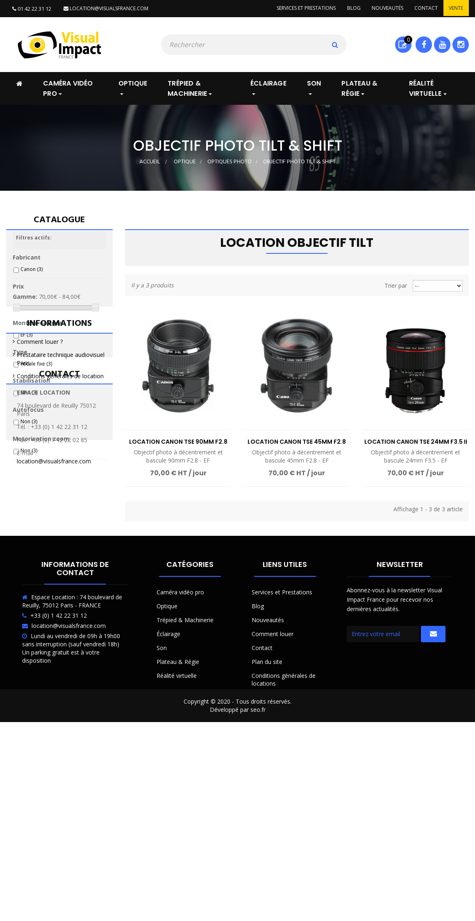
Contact (424, 8)
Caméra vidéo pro (180, 765)
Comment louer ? (40, 511)
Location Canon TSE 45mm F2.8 (297, 441)
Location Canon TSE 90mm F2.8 (178, 441)
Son (162, 821)
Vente (455, 8)
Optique (167, 779)
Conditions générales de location (60, 545)
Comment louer (272, 807)
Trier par (395, 285)
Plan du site (267, 835)
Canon (31, 273)
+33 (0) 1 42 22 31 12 (58, 788)
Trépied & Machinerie (185, 793)
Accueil (149, 161)
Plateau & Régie (178, 835)
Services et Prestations (282, 765)
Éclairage (168, 807)
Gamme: (25, 301)
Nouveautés (384, 8)
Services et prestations (301, 8)
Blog (350, 8)
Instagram (460, 44)
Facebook (424, 44)
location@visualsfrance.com (105, 8)
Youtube (442, 44)
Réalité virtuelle (177, 849)
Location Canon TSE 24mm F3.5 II (415, 441)
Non (28, 396)
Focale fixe (36, 368)
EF (26, 339)
